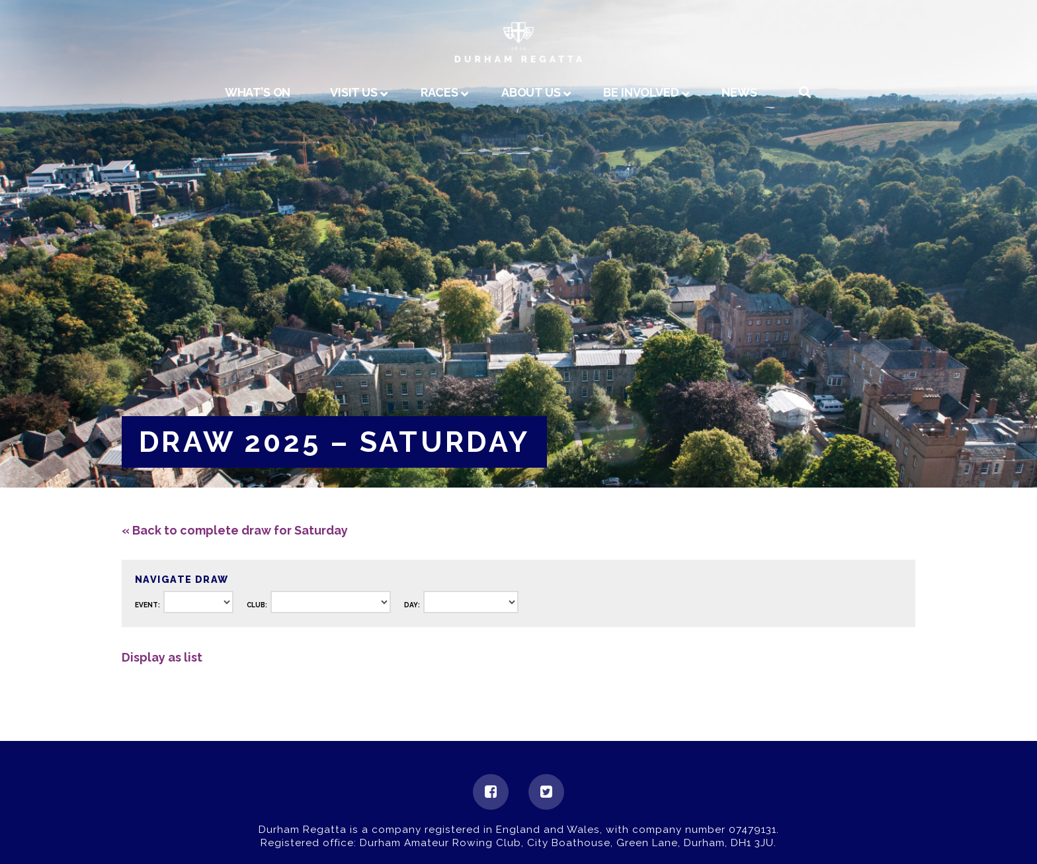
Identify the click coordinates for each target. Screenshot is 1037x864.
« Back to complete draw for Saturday (235, 530)
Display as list (162, 657)
